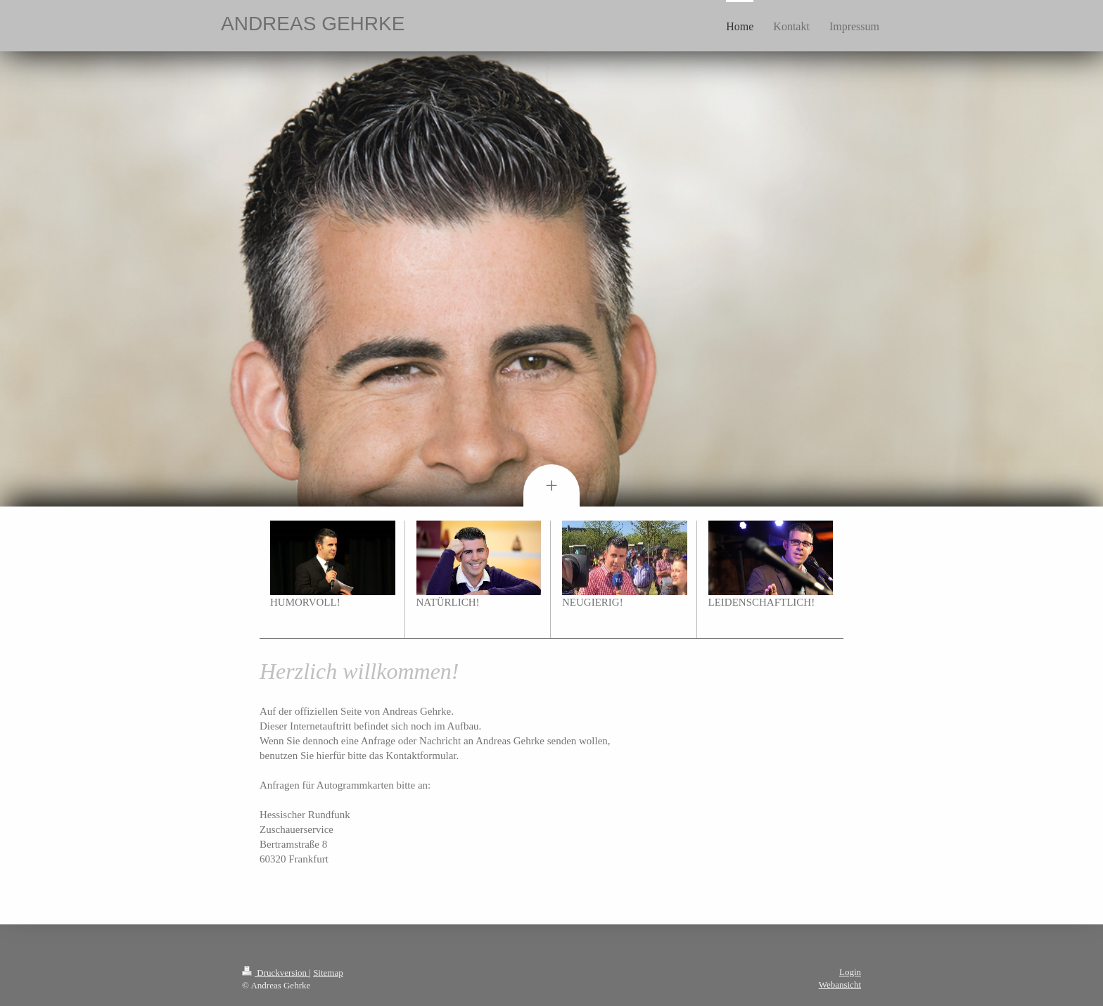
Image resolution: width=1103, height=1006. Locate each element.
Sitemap (328, 972)
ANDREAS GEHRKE (312, 23)
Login (850, 972)
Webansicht (840, 984)
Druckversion (275, 972)
